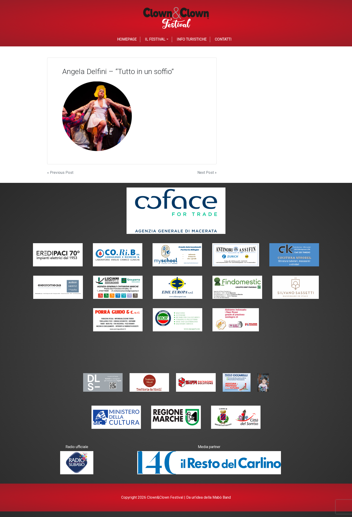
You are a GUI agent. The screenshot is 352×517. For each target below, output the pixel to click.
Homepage (127, 39)
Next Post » (207, 172)
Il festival (155, 39)
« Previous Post (60, 172)
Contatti (223, 39)
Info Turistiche (191, 39)
